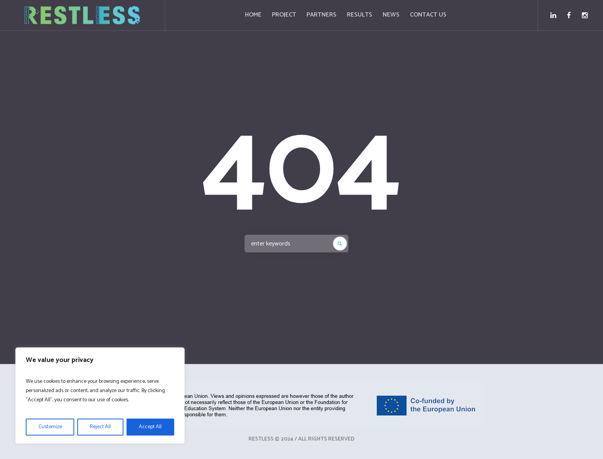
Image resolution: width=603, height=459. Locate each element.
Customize (50, 426)
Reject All (100, 426)
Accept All (150, 426)
